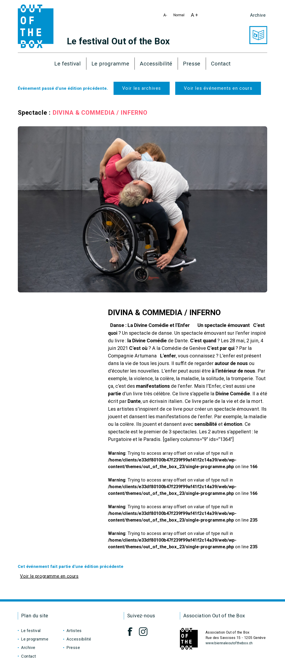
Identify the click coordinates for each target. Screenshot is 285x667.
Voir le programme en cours (49, 576)
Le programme (110, 64)
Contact (221, 64)
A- (166, 16)
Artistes (74, 630)
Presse (191, 64)
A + (195, 16)
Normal (179, 16)
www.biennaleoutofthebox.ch (229, 643)
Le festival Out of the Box (118, 41)
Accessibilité (156, 64)
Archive (258, 15)
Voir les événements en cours (218, 88)
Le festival (67, 64)
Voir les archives (141, 88)
